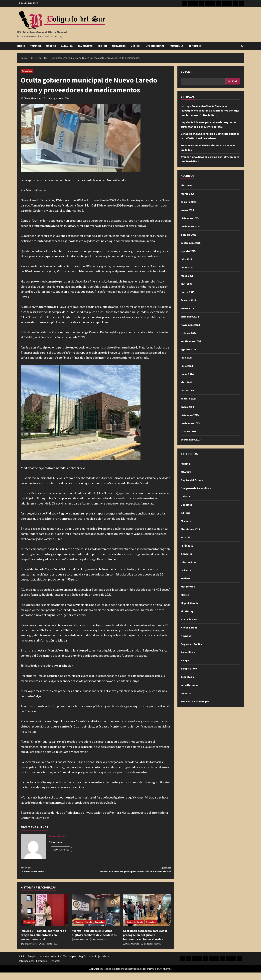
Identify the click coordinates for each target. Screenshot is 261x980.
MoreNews (147, 976)
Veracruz (186, 693)
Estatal (185, 537)
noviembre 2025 (190, 226)
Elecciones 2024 (190, 529)
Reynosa (186, 636)
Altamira (67, 46)
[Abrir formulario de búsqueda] (242, 46)
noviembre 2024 (190, 324)
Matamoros (188, 586)
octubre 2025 (188, 234)
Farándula (176, 46)
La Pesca (186, 570)
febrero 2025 (188, 300)
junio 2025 (187, 267)
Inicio (21, 46)
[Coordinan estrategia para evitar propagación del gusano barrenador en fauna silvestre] (147, 918)
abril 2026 (186, 185)
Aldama (185, 463)
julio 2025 (186, 259)
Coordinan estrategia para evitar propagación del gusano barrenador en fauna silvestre (145, 942)
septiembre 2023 (191, 439)
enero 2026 (187, 210)
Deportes (194, 46)
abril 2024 (186, 382)
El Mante (186, 521)
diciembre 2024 (190, 316)
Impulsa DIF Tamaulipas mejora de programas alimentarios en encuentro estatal (43, 942)
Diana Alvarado (32, 98)
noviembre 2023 (190, 423)
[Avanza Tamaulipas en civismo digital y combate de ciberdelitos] (96, 918)
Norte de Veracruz (192, 619)
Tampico (35, 46)
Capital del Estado (83, 929)
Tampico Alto (189, 668)
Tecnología (188, 676)
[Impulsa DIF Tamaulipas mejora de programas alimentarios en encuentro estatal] (44, 918)
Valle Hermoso (190, 685)
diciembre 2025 (190, 218)
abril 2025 (186, 284)
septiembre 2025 (191, 242)
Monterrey (187, 611)
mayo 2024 (187, 374)
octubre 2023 (188, 431)
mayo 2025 (187, 275)
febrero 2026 (188, 202)
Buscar (186, 72)
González (186, 554)
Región (102, 46)
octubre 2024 (188, 333)
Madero (51, 46)
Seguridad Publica (192, 644)
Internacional (154, 46)
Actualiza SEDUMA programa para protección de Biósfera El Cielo (133, 873)
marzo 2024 (187, 390)
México (135, 46)
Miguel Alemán (190, 603)
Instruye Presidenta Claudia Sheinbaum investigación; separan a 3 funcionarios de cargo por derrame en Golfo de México (210, 110)
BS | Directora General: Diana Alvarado (42, 32)
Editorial (186, 512)
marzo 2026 (187, 193)
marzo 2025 (187, 292)
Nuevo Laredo (189, 627)
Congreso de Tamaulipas (196, 488)
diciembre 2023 (190, 415)
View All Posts (60, 849)
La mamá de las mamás (58, 870)
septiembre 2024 (191, 341)
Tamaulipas (85, 46)
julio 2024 (186, 357)
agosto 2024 (188, 349)
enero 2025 (187, 308)
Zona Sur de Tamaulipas (195, 701)
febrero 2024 (188, 398)
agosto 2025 (188, 251)
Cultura (185, 496)
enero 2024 (187, 406)
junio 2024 (187, 366)
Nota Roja (119, 46)
